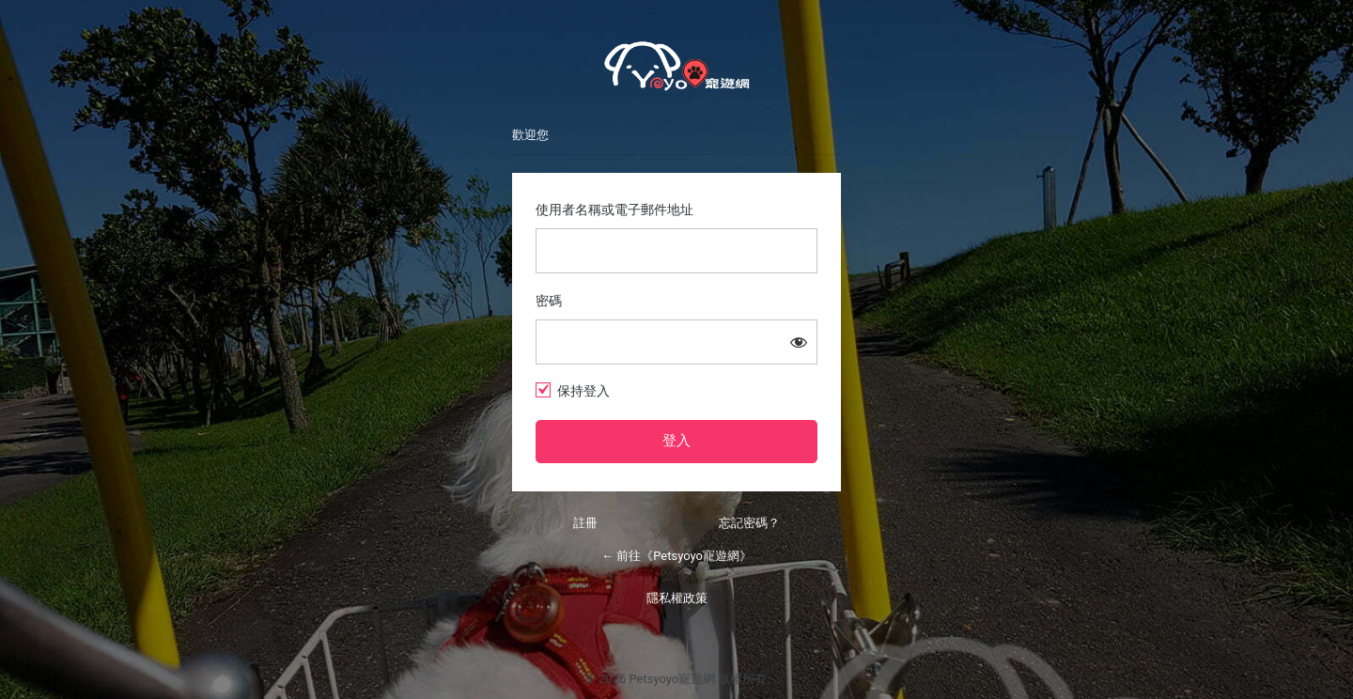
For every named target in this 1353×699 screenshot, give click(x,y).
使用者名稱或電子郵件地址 (614, 209)
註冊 (585, 523)
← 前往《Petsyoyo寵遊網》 (676, 556)
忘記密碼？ (749, 523)
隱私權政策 (677, 598)
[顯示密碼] (798, 342)
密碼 (549, 300)
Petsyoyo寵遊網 (676, 66)
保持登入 (583, 390)
